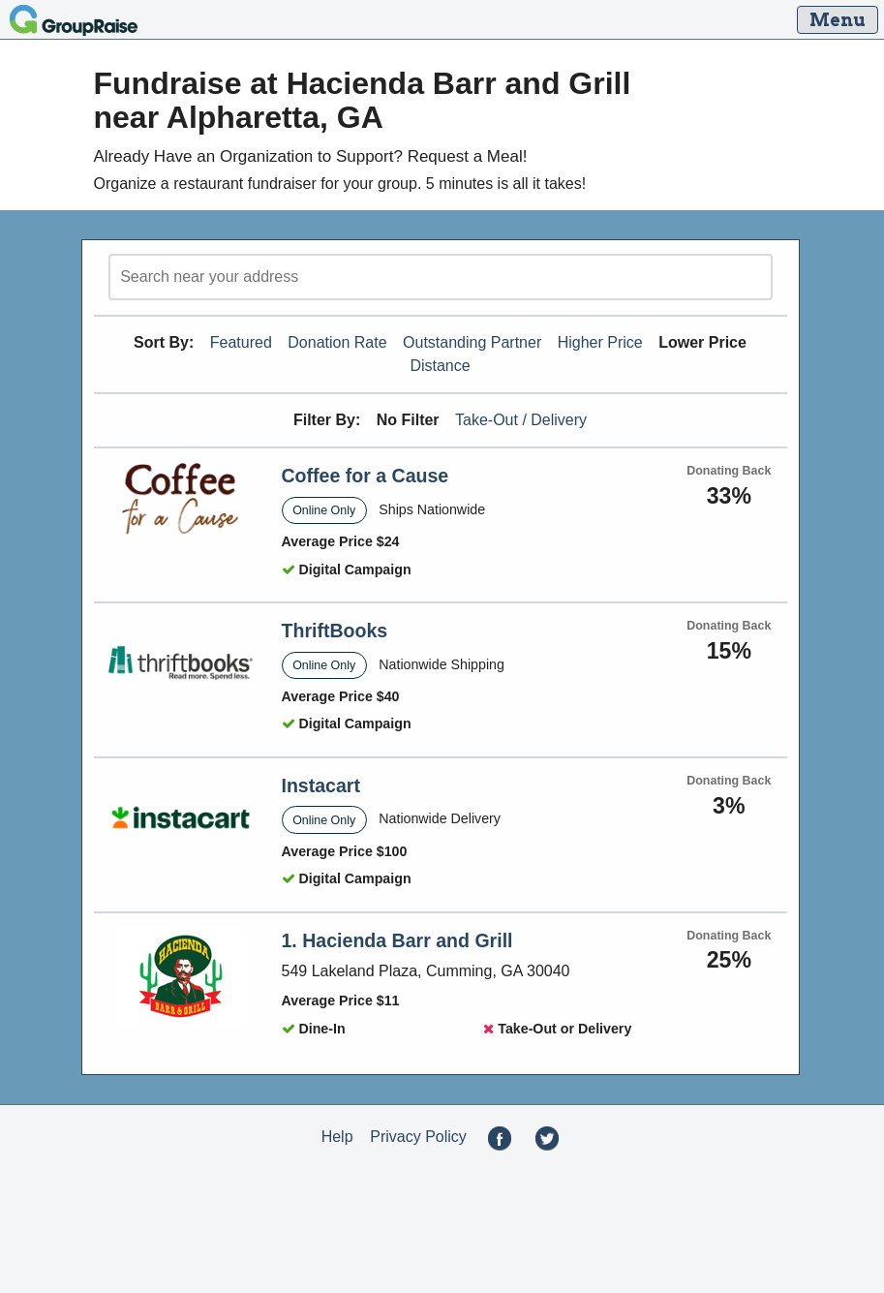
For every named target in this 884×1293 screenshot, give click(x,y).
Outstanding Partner (472, 342)
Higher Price (600, 342)
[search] (440, 277)
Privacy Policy (418, 1136)
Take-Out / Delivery (521, 420)
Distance (440, 365)
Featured (241, 342)
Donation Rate (337, 342)
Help (337, 1136)
